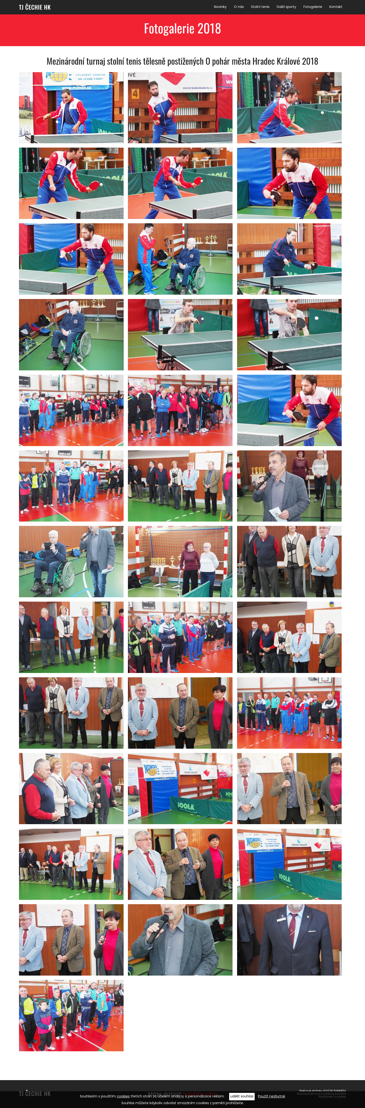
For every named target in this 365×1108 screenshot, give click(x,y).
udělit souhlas (241, 1096)
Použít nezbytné (271, 1096)
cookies (123, 1096)
